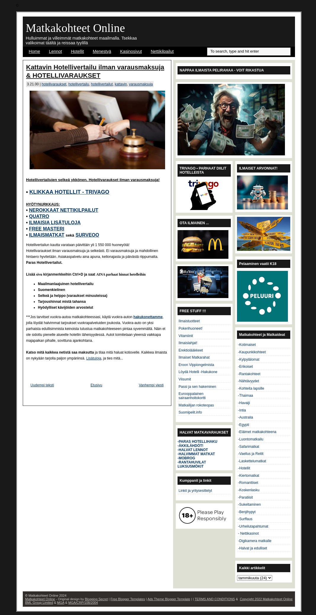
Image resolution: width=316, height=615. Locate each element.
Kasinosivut (131, 51)
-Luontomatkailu (250, 439)
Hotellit (77, 51)
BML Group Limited (39, 602)
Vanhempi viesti (151, 385)
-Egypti (243, 425)
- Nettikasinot (248, 533)
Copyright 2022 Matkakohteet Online (266, 599)
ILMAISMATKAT (46, 234)
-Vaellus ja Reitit (251, 454)
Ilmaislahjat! (188, 343)
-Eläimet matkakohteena (257, 432)
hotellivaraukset (54, 84)
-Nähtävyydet (248, 381)
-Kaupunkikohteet (252, 352)
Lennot (55, 51)
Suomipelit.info (190, 412)
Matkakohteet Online (75, 28)
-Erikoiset (245, 367)
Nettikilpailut (162, 51)
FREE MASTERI (46, 228)
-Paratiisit (245, 497)
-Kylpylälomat (248, 359)
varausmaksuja (141, 84)
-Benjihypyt (247, 512)
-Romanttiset (248, 483)
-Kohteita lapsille (251, 388)
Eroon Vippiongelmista (196, 365)
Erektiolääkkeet (191, 350)
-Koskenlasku (248, 490)
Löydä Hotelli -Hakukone (198, 372)
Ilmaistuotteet (189, 321)
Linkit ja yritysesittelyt (195, 491)
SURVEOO (87, 234)
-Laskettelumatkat (252, 461)
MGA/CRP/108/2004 (83, 602)
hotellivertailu (78, 84)
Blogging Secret (96, 599)
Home (34, 51)
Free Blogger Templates (127, 599)
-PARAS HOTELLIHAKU (197, 442)
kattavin (121, 84)
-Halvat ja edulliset (252, 548)
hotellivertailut (102, 84)
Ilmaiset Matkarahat (194, 357)
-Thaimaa (245, 395)
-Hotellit (244, 468)
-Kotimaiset (247, 345)
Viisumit (185, 379)
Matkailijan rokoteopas (196, 405)
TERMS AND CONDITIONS (215, 599)
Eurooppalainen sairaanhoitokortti (192, 396)
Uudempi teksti (42, 385)
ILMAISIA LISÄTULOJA (55, 222)
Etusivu (96, 385)
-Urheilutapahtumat (253, 526)
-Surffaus (245, 519)
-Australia (245, 417)
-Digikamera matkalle (255, 541)
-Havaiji (244, 403)
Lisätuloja (93, 358)
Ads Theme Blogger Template (168, 599)
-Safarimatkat (248, 447)
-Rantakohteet (249, 374)
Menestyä (102, 51)
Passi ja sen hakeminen (197, 387)
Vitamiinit (186, 336)
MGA (60, 602)
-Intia (242, 410)
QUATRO (39, 216)
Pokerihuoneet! (191, 328)
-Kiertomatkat (248, 476)
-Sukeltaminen (249, 504)
